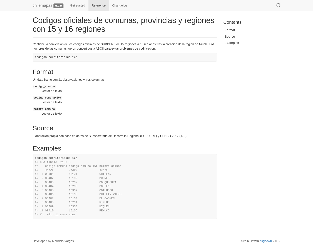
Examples (232, 43)
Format (230, 30)
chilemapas (42, 5)
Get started (77, 5)
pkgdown (266, 241)
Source (230, 36)
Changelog (119, 5)
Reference (99, 5)
